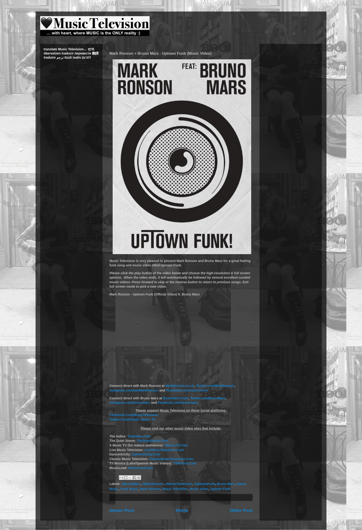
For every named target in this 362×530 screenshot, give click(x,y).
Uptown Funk (220, 489)
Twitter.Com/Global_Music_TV (132, 419)
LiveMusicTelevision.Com (164, 450)
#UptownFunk (204, 484)
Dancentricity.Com (146, 454)
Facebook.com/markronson (187, 390)
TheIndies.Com (139, 436)
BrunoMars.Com (175, 398)
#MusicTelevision (179, 484)
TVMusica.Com (184, 463)
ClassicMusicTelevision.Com (171, 459)
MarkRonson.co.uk (180, 386)
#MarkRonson (153, 484)
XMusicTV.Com (176, 445)
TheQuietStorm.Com (152, 441)
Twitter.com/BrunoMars (208, 398)
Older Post (241, 510)
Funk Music (129, 489)
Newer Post (121, 510)
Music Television (175, 489)
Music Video (199, 489)
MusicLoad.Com (140, 468)
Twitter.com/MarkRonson (215, 386)
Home (182, 510)
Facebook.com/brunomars (178, 402)
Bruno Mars (226, 484)
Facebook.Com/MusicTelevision (133, 415)
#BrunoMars (131, 484)
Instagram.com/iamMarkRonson (133, 390)
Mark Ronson (150, 489)
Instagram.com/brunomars (129, 402)
